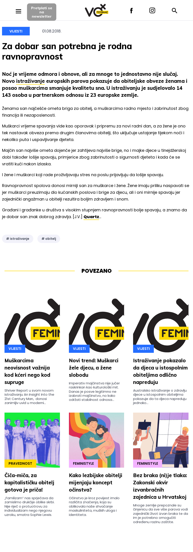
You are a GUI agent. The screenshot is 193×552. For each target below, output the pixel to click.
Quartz (91, 216)
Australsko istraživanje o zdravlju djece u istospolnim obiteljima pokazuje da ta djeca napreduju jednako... (160, 396)
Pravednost (20, 463)
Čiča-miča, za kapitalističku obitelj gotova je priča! (29, 482)
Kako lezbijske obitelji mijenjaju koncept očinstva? (95, 482)
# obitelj (48, 238)
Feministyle (83, 463)
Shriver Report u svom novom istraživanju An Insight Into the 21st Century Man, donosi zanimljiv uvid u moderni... (29, 396)
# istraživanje (17, 238)
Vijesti (15, 31)
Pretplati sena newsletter (41, 12)
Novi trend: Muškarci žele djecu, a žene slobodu (93, 367)
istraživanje (30, 81)
